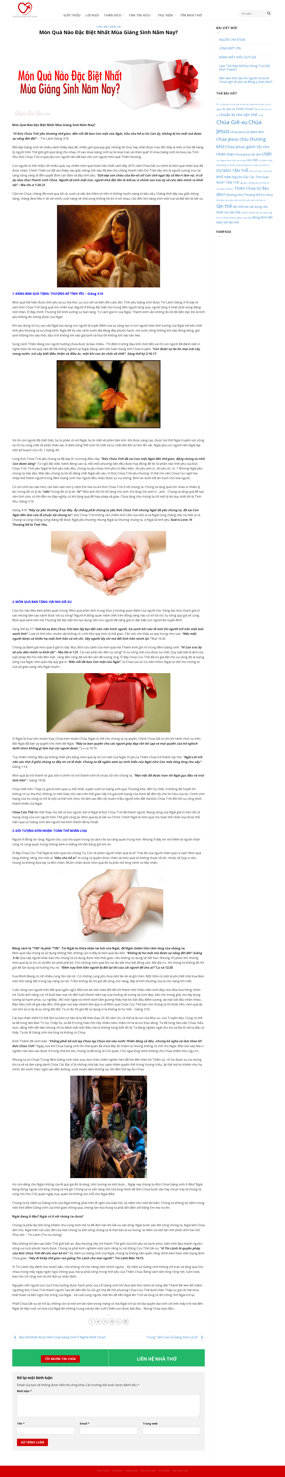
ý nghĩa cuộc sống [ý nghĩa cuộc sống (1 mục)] (243, 217)
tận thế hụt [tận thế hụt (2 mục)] (241, 206)
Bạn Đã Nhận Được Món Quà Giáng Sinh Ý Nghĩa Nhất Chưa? (59, 1337)
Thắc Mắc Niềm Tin (108, 26)
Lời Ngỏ (92, 15)
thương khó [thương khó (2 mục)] (234, 194)
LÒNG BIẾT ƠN (230, 48)
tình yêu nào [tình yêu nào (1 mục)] (248, 200)
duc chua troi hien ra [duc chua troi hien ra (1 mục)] (258, 165)
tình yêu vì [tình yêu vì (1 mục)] (260, 200)
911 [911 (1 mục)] (218, 104)
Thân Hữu (114, 15)
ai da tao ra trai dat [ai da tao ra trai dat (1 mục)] (229, 104)
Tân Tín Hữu (141, 15)
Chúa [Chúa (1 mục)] (260, 115)
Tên (21, 1423)
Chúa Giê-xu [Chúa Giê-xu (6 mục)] (232, 122)
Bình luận (24, 1391)
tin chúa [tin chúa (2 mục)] (267, 194)
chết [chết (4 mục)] (267, 154)
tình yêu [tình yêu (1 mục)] (220, 200)
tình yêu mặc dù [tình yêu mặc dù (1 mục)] (233, 200)
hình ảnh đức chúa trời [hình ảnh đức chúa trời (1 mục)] (260, 171)
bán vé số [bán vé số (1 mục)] (258, 109)
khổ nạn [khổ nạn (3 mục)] (223, 176)
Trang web (150, 1423)
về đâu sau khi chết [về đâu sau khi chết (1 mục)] (258, 212)
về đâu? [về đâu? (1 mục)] (244, 212)
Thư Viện (166, 15)
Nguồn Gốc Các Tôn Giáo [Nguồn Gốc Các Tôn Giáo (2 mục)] (250, 177)
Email (84, 1423)
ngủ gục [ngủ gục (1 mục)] (243, 183)
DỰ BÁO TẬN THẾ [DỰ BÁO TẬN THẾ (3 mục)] (232, 170)
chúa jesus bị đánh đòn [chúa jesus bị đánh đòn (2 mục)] (247, 132)
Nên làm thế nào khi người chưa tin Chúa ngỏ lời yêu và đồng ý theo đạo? (245, 80)
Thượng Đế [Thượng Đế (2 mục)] (252, 194)
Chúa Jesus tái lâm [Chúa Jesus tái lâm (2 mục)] (247, 154)
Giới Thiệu (72, 15)
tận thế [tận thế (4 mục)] (224, 206)
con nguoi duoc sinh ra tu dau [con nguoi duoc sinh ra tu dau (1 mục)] (231, 160)
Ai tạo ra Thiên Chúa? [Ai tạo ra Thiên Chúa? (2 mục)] (238, 109)
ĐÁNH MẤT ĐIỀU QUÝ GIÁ (237, 57)
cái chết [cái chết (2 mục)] (252, 160)
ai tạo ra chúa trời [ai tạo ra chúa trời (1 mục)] (249, 104)
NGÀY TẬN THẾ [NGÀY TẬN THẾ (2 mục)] (227, 182)
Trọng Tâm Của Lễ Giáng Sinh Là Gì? (175, 1337)
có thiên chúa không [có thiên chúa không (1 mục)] (237, 165)
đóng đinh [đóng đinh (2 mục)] (259, 217)
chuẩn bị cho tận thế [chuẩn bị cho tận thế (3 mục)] (238, 114)
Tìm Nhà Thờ (191, 15)
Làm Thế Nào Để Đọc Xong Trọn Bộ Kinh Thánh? (244, 67)
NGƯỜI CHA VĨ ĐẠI (232, 40)
